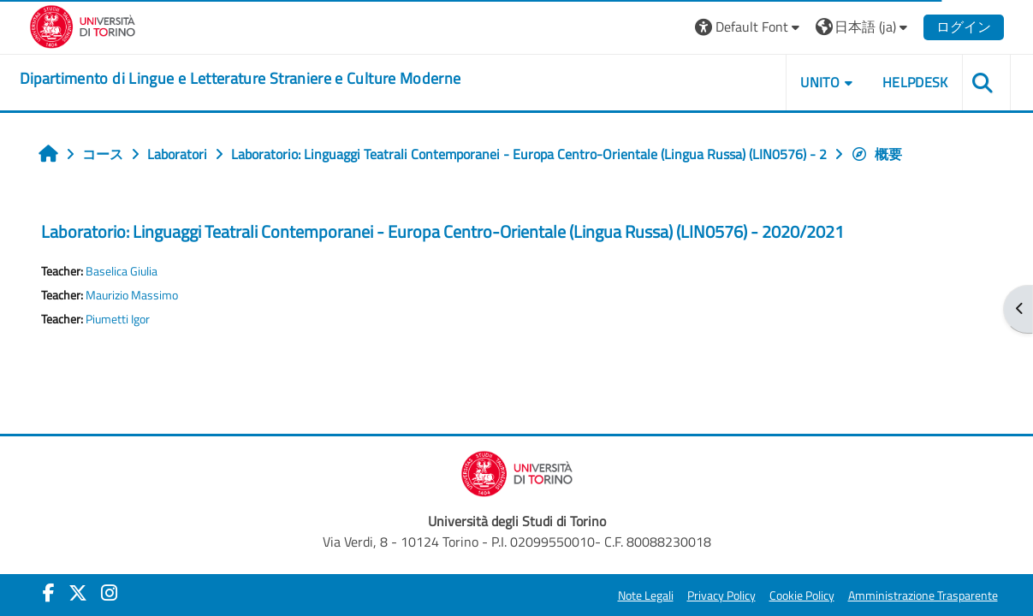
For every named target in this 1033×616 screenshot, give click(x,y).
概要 (876, 154)
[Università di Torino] (82, 25)
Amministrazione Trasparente (923, 595)
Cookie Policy (801, 595)
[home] (240, 78)
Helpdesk (915, 82)
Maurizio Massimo (132, 295)
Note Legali (646, 595)
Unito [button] (820, 82)
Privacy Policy (721, 595)
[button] (749, 27)
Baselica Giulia (121, 271)
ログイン (963, 26)
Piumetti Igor (118, 319)
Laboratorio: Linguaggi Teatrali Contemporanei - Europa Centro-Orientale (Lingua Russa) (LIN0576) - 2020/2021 (442, 231)
